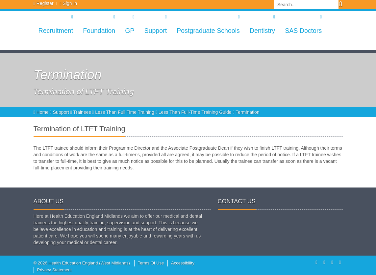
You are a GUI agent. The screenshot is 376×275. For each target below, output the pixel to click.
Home (42, 112)
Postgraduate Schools (208, 30)
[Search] (306, 4)
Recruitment (55, 30)
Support (155, 30)
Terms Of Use (151, 263)
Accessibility (182, 263)
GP (129, 30)
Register (45, 3)
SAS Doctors (303, 30)
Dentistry (262, 30)
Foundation (99, 30)
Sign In (70, 3)
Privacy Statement (54, 269)
